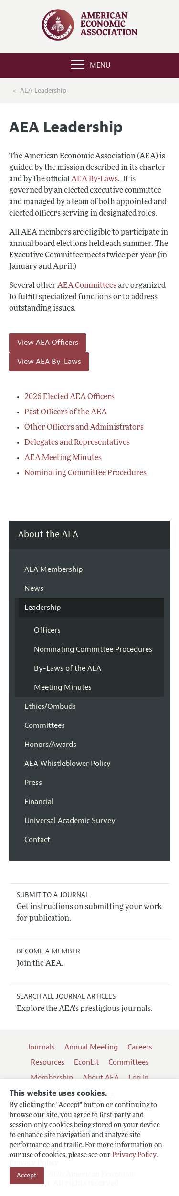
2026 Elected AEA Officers (69, 397)
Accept (27, 1175)
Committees (44, 725)
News (33, 588)
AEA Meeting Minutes (63, 458)
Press (33, 782)
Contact (37, 839)
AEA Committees (86, 286)
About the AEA (48, 534)
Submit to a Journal (53, 895)
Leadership (42, 607)
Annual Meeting (91, 1047)
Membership (52, 1077)
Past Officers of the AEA (65, 412)
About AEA (101, 1077)
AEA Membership (53, 569)
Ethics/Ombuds (50, 706)
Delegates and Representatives (77, 443)
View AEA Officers (47, 342)
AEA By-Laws (94, 179)
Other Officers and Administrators (84, 427)
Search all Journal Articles (66, 996)
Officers (47, 630)
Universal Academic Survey (70, 820)
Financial (38, 801)
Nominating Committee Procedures (85, 473)
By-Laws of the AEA (67, 668)
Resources (47, 1062)
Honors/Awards (50, 744)
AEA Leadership (43, 91)
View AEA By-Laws (49, 361)
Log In (138, 1077)
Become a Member (48, 951)
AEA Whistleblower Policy (67, 763)
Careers (139, 1047)
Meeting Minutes (63, 687)
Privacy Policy (134, 1155)
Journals (41, 1047)
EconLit (86, 1062)
